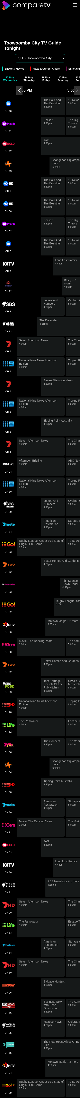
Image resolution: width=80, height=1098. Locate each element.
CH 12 (8, 146)
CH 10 (8, 106)
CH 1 (8, 186)
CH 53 (8, 847)
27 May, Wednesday (10, 79)
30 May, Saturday (62, 79)
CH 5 (8, 246)
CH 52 (8, 226)
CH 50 (8, 206)
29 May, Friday (46, 79)
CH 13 (8, 166)
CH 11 (8, 126)
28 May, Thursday (29, 79)
